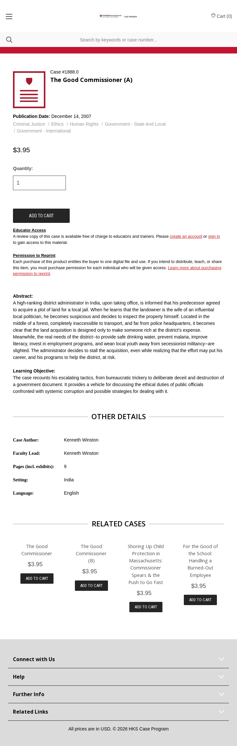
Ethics (57, 124)
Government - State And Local (135, 124)
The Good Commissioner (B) (91, 553)
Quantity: (23, 168)
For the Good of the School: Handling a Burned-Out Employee (200, 560)
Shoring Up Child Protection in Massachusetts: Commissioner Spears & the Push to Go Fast (146, 564)
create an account (186, 236)
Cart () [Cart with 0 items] (221, 16)
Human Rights (84, 124)
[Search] (6, 39)
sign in (214, 236)
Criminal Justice (29, 124)
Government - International (44, 130)
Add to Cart (37, 578)
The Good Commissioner (36, 550)
